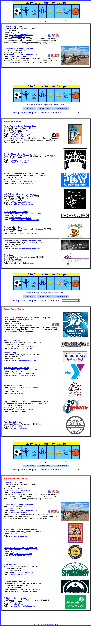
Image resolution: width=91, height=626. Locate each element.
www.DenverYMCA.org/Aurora (23, 376)
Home (15, 112)
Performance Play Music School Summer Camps (24, 173)
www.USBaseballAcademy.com (23, 361)
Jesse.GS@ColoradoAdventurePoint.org (25, 589)
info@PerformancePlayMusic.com (22, 181)
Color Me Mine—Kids (12, 227)
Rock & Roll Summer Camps (16, 212)
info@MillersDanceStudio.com (21, 202)
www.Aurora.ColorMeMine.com (23, 233)
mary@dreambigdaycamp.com (21, 35)
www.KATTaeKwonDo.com (21, 348)
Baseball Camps (10, 353)
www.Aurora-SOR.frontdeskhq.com (25, 220)
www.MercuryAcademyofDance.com (25, 249)
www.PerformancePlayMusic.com (24, 183)
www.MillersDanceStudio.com (23, 204)
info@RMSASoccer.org (18, 391)
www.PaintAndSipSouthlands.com (24, 263)
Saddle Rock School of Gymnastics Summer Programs (27, 318)
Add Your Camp (25, 112)
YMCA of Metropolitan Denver (16, 368)
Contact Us (45, 112)
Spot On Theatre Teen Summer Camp (19, 154)
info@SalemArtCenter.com (19, 134)
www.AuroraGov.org (19, 428)
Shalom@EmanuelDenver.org (21, 572)
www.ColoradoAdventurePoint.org (24, 591)
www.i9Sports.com (18, 412)
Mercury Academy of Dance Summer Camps (22, 241)
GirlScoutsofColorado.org (25, 606)
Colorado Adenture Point (14, 581)
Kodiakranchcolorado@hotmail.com (23, 55)
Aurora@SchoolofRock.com (20, 218)
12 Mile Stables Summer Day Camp (18, 48)
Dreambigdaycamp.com (20, 37)
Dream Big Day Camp (13, 27)
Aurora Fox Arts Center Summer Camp (20, 126)
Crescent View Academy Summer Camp (20, 548)
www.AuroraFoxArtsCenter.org (23, 136)
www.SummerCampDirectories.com (47, 624)
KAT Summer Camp (12, 340)
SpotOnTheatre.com (19, 162)
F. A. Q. (36, 112)
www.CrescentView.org (20, 556)
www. (13, 606)
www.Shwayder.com (19, 574)
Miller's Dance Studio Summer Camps (20, 194)
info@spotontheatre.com (19, 160)
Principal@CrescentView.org (20, 554)
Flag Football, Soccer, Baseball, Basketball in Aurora (26, 402)
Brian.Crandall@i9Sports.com (21, 410)
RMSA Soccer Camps (13, 385)
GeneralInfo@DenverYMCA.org (21, 374)
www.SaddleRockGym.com (22, 326)
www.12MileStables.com (20, 57)
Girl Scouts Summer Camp (15, 598)
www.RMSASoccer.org (20, 393)
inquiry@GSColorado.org (19, 604)
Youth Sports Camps (12, 422)
